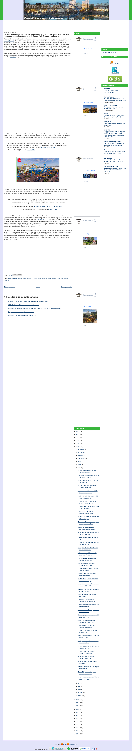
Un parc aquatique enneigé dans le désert (21, 312)
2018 (78, 706)
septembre (81, 458)
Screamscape (108, 150)
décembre (81, 449)
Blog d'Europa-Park (110, 105)
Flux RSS (115, 64)
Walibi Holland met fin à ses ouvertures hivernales (23, 305)
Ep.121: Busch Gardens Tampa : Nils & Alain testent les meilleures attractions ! (115, 169)
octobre (80, 455)
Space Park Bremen (62, 278)
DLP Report (108, 158)
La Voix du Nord (9, 41)
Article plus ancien (66, 287)
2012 (78, 724)
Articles (64, 744)
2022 (78, 443)
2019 (78, 703)
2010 (78, 731)
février (80, 692)
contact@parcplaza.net (109, 52)
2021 (78, 446)
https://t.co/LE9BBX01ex (41, 206)
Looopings (41, 219)
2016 (78, 712)
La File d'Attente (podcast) (113, 141)
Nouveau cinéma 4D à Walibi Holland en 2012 (22, 315)
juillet (79, 464)
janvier (80, 695)
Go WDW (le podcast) (111, 166)
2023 (78, 440)
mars (79, 689)
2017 (78, 709)
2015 (78, 715)
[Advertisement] (66, 24)
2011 (78, 728)
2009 (78, 734)
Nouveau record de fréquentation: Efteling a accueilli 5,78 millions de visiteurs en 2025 (34, 308)
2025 (78, 434)
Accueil (38, 287)
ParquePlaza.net (109, 97)
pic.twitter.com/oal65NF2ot (57, 206)
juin (79, 468)
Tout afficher (124, 176)
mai (79, 683)
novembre (81, 452)
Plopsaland (53, 278)
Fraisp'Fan (107, 122)
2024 (78, 437)
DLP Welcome (108, 89)
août (79, 461)
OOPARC (107, 130)
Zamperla (6, 280)
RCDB (106, 113)
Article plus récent (9, 287)
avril (79, 686)
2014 (78, 718)
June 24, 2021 (52, 209)
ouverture (13, 57)
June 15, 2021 (31, 150)
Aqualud (10, 278)
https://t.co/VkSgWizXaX (47, 147)
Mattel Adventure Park (44, 278)
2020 (78, 700)
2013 (78, 721)
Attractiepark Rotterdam (19, 278)
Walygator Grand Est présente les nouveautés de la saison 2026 (28, 301)
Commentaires (72, 744)
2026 (78, 431)
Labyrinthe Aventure (31, 278)
